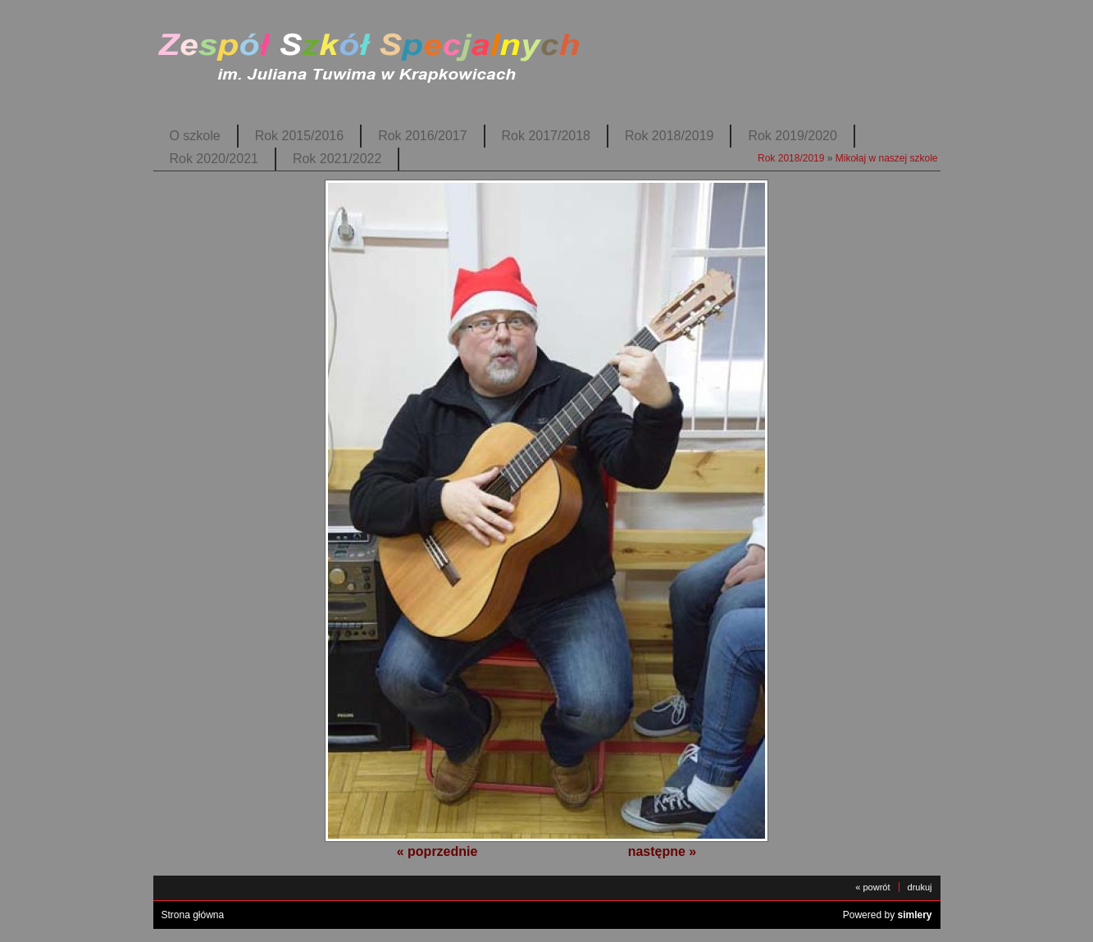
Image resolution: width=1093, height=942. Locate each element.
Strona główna (193, 915)
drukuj (920, 887)
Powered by (887, 915)
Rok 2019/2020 (792, 136)
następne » (662, 851)
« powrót (872, 887)
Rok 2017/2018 (546, 136)
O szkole (195, 136)
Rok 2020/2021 (214, 159)
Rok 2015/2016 (299, 136)
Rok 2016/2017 (422, 136)
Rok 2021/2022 (337, 159)
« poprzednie (437, 851)
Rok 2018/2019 (669, 136)
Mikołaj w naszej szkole (887, 158)
